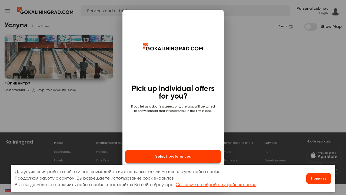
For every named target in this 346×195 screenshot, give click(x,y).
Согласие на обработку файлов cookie (216, 185)
